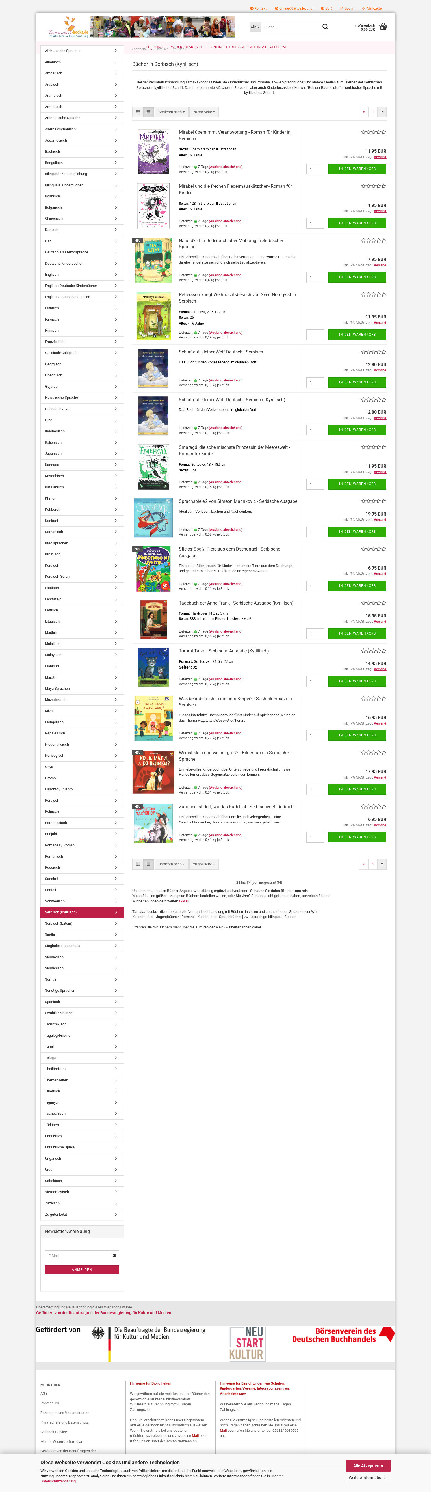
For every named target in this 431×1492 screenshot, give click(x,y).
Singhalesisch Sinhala (62, 958)
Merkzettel (372, 8)
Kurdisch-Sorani (57, 588)
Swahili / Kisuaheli (59, 1025)
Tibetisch (52, 1103)
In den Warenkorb (357, 181)
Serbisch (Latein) (58, 935)
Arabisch (52, 96)
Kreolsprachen (56, 555)
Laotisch (52, 600)
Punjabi (51, 846)
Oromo (50, 790)
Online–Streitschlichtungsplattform (248, 47)
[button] (326, 8)
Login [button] (346, 8)
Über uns (154, 47)
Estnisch (52, 320)
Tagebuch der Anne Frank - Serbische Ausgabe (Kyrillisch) (236, 615)
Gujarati (51, 398)
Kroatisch (52, 566)
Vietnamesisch (57, 1204)
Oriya (49, 779)
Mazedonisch (55, 712)
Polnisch (52, 823)
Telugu (50, 1070)
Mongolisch (54, 734)
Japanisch (53, 465)
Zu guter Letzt (56, 1226)
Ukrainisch (53, 1148)
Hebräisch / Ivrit (57, 421)
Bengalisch (54, 175)
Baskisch (52, 163)
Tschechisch (55, 1125)
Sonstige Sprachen (60, 1002)
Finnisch (52, 342)
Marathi (51, 689)
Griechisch (53, 387)
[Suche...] (255, 27)
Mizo (49, 723)
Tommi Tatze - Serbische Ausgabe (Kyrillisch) (224, 662)
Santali (50, 902)
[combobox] (172, 124)
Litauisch (52, 633)
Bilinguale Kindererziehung (66, 186)
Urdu (48, 1181)
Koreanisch (54, 544)
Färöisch (52, 331)
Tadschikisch (55, 1036)
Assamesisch (56, 152)
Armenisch (53, 119)
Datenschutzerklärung (58, 1481)
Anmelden (82, 1282)
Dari (48, 253)
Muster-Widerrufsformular (61, 1453)
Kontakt (258, 8)
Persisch (52, 812)
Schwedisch (55, 913)
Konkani (51, 533)
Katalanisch (54, 499)
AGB (43, 1405)
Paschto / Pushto (59, 801)
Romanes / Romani (60, 857)
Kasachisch (54, 488)
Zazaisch (52, 1215)
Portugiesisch (56, 835)
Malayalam (53, 667)
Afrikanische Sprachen (63, 63)
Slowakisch (54, 969)
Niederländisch (57, 756)
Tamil (49, 1058)
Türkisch (52, 1137)
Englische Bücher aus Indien (67, 309)
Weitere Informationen (368, 1477)
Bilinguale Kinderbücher (64, 197)
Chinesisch (54, 230)
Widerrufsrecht (186, 47)
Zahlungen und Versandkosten (64, 1424)
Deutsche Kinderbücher (64, 275)
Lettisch (51, 622)
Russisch (52, 879)
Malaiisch (52, 656)
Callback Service (53, 1444)
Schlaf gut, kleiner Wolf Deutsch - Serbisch (221, 363)
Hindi (49, 432)
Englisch (52, 286)
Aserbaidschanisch (60, 141)
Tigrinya (51, 1114)
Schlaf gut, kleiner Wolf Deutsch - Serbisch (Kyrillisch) (232, 411)
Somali (50, 991)
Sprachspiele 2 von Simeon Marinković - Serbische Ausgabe (238, 513)
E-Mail (184, 913)
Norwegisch (54, 767)
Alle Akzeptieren (368, 1465)
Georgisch (53, 376)
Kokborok (52, 521)
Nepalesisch (55, 745)
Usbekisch (53, 1193)
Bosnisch (52, 208)
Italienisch (53, 454)
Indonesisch (55, 443)
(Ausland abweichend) (225, 179)
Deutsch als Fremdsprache (66, 264)
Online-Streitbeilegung (294, 8)
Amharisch (53, 85)
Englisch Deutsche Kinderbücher (71, 298)
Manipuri (52, 678)
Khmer (50, 510)
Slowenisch (54, 980)
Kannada (52, 477)
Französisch (54, 354)
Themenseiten (56, 1092)
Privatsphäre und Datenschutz (64, 1434)
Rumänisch (54, 868)
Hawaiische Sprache (61, 409)
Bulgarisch (53, 219)
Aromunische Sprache (62, 130)
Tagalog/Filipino (57, 1047)
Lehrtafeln (53, 611)
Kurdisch (52, 577)
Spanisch (52, 1014)
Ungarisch (53, 1170)
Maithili (51, 644)
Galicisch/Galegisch (61, 365)
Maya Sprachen (57, 700)
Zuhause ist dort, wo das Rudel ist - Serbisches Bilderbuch (236, 818)
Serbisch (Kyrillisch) (61, 924)
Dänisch (51, 242)
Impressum (49, 1415)
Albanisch (53, 74)
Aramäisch (53, 107)
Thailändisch (55, 1081)
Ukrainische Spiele (60, 1159)
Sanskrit (51, 891)
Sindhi (50, 946)
